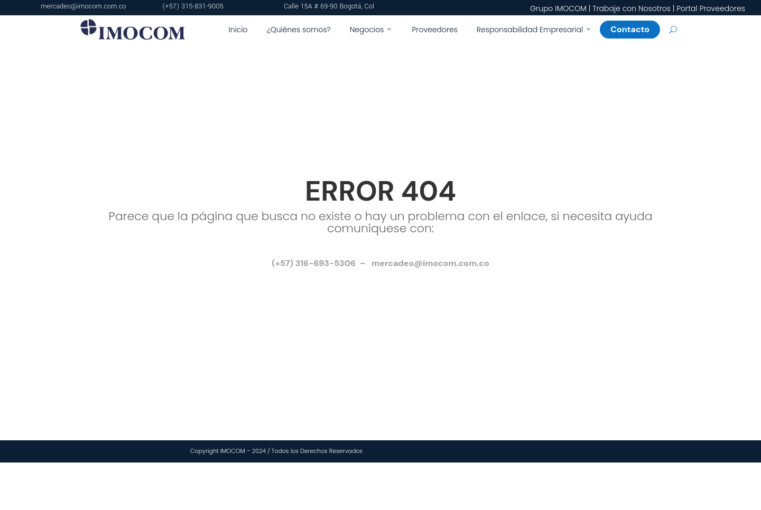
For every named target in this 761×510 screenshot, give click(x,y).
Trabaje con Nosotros (631, 8)
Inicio (238, 29)
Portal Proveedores (710, 8)
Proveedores (434, 29)
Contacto (634, 29)
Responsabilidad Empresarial (534, 29)
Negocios (371, 29)
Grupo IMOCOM (558, 8)
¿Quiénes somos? (299, 29)
